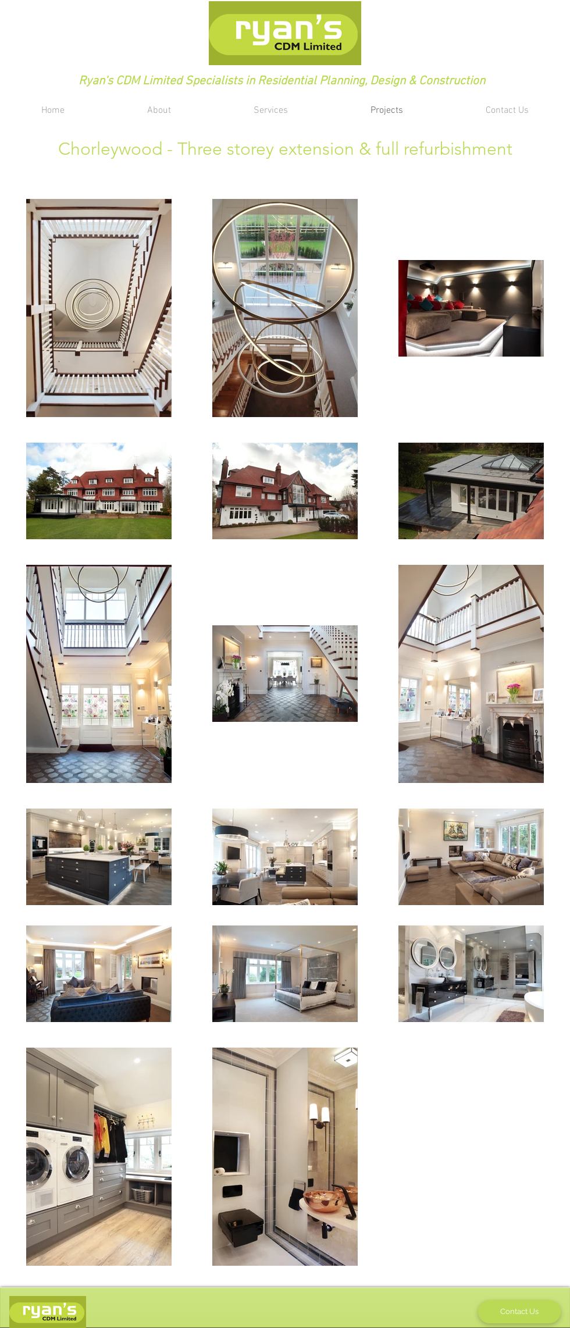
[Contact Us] (519, 1311)
